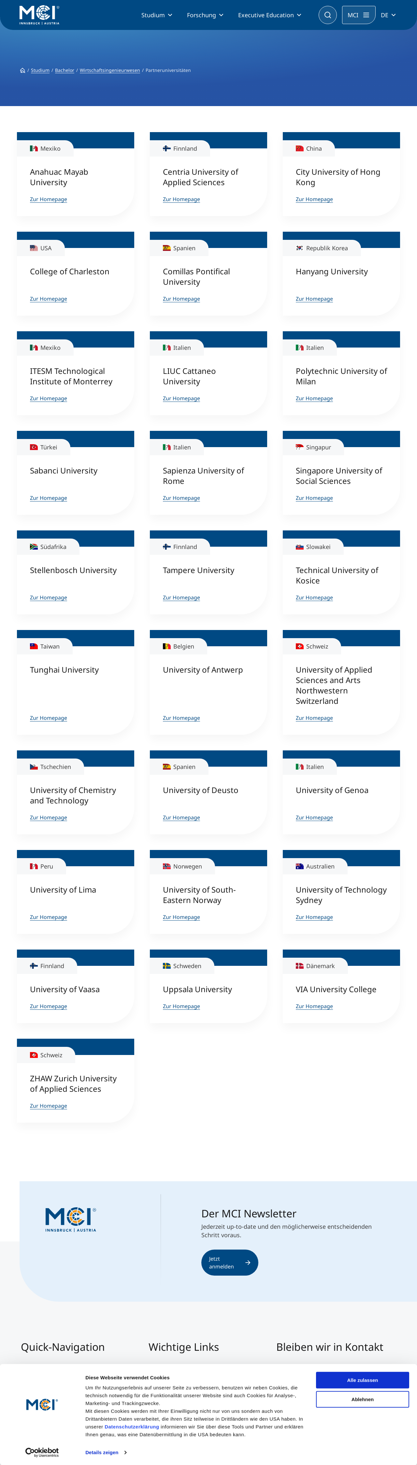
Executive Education (266, 15)
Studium (153, 15)
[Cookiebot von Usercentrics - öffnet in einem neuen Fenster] (42, 1452)
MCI (353, 15)
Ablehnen (363, 1399)
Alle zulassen (362, 1380)
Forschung (201, 15)
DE (384, 15)
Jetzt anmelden (229, 1262)
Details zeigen (101, 1452)
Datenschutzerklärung (132, 1426)
